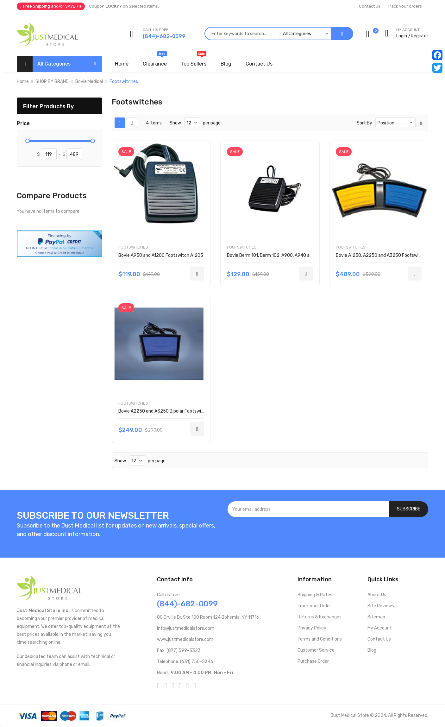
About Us (376, 594)
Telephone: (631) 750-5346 (185, 661)
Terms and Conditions (320, 639)
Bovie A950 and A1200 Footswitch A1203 (160, 255)
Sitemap (376, 617)
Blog (371, 650)
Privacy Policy (312, 628)
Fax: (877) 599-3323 (179, 650)
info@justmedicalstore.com (185, 628)
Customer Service (316, 650)
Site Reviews (380, 606)
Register (419, 36)
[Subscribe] (408, 509)
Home (23, 81)
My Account (379, 628)
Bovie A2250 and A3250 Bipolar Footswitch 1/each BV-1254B (181, 411)
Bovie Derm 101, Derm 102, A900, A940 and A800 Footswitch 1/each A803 (303, 255)
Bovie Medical (89, 81)
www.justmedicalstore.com (185, 639)
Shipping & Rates (315, 594)
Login (401, 36)
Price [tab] (23, 123)
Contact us (369, 6)
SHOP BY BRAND (52, 81)
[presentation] (328, 534)
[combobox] (267, 33)
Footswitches (133, 247)
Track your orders (405, 6)
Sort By (364, 123)
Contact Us (379, 639)
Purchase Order (313, 661)
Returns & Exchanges (320, 617)
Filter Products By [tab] (48, 106)
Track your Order (314, 606)
